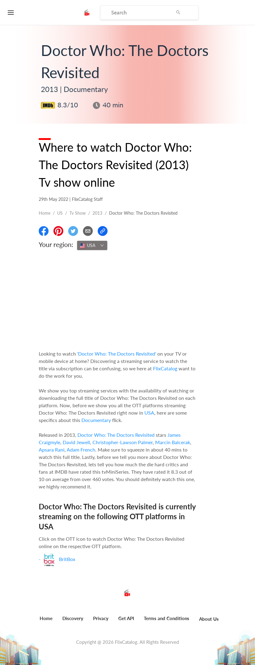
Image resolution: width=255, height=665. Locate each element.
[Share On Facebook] (44, 231)
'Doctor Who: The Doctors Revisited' (116, 353)
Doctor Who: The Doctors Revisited (116, 435)
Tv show (77, 213)
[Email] (88, 231)
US (60, 213)
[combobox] (92, 245)
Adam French (81, 449)
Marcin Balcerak (172, 442)
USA (149, 413)
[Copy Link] (103, 231)
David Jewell (76, 442)
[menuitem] (46, 621)
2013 (97, 213)
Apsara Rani (52, 449)
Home (44, 213)
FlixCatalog (165, 368)
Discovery (72, 618)
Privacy (100, 618)
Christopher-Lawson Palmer (122, 442)
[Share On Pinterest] (58, 231)
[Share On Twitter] (73, 231)
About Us (209, 619)
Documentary (96, 420)
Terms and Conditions (166, 618)
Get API (126, 618)
